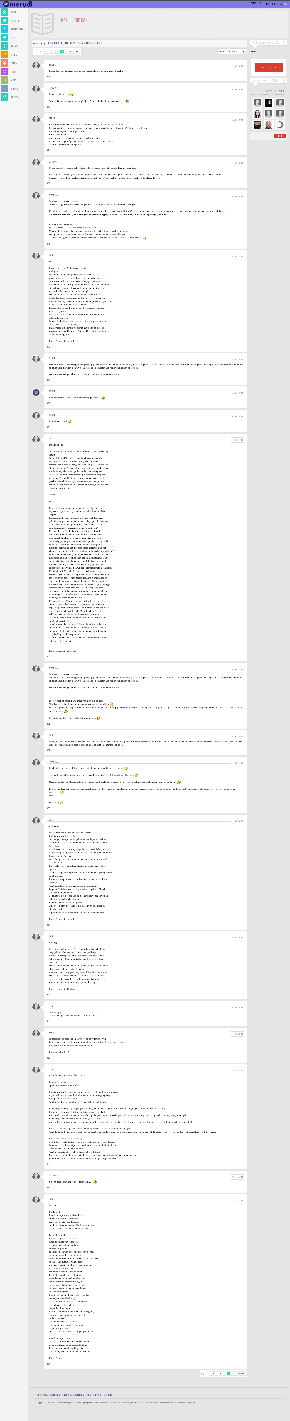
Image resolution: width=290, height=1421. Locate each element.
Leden (88, 1395)
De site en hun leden (71, 43)
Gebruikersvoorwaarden (47, 1395)
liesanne (53, 87)
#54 (48, 924)
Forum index (53, 43)
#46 (48, 346)
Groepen (97, 1395)
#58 (48, 1164)
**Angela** (54, 194)
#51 (48, 723)
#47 (48, 379)
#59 (48, 1187)
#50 (48, 656)
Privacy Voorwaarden (73, 1395)
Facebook (107, 1395)
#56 (48, 1021)
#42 (48, 106)
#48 (48, 403)
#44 (48, 183)
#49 (48, 427)
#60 (48, 1363)
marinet (53, 358)
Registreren (271, 4)
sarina (52, 64)
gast (51, 255)
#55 (48, 994)
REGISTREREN (268, 67)
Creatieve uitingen (93, 43)
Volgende (74, 51)
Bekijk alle (279, 135)
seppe (52, 118)
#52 (48, 750)
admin (52, 391)
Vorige (47, 51)
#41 (48, 76)
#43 (48, 150)
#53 (48, 808)
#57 (48, 1057)
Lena (51, 1005)
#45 (48, 243)
